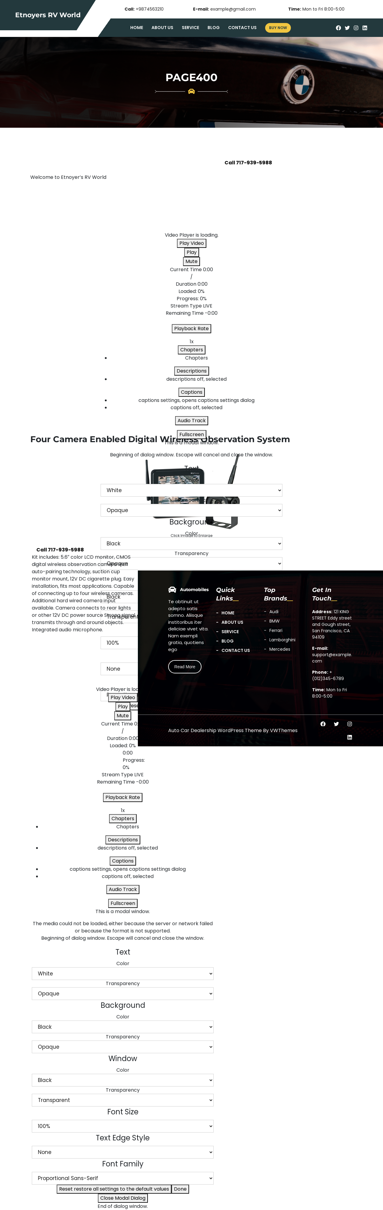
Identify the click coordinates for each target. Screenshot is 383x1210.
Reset (114, 1188)
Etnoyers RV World (48, 15)
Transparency (191, 500)
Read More (184, 666)
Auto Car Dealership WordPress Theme (215, 730)
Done (180, 1188)
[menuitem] (196, 400)
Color (191, 480)
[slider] (191, 295)
